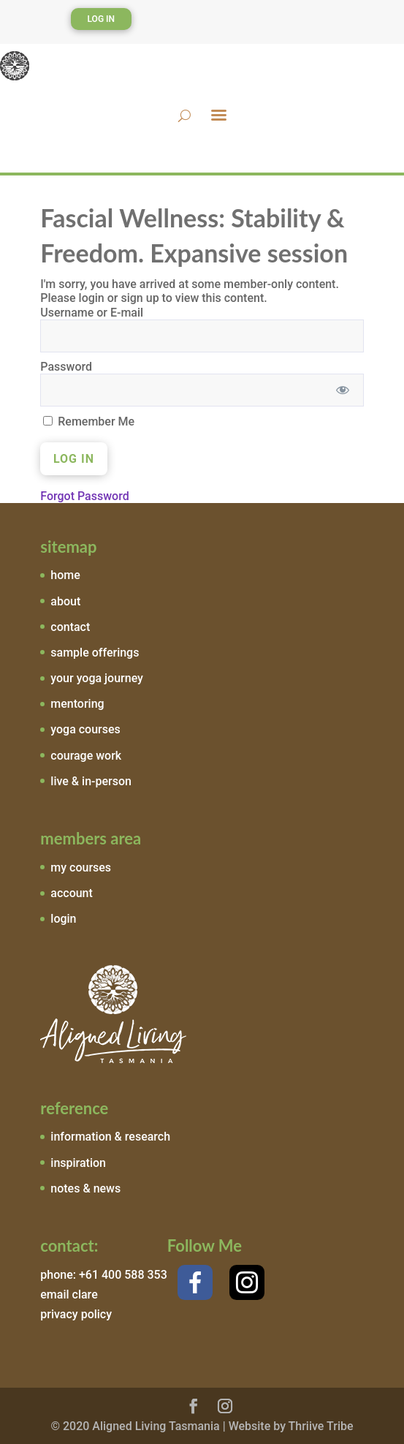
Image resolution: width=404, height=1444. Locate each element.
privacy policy (76, 1314)
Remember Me (88, 421)
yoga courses (85, 729)
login (63, 919)
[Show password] (342, 390)
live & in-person (91, 781)
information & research (110, 1137)
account (71, 893)
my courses (80, 867)
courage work (85, 756)
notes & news (85, 1188)
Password (66, 367)
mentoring (77, 704)
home (65, 575)
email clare (68, 1294)
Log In (101, 19)
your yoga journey (96, 678)
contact (70, 627)
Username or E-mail (91, 313)
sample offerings (94, 652)
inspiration (78, 1163)
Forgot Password (84, 496)
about (65, 601)
